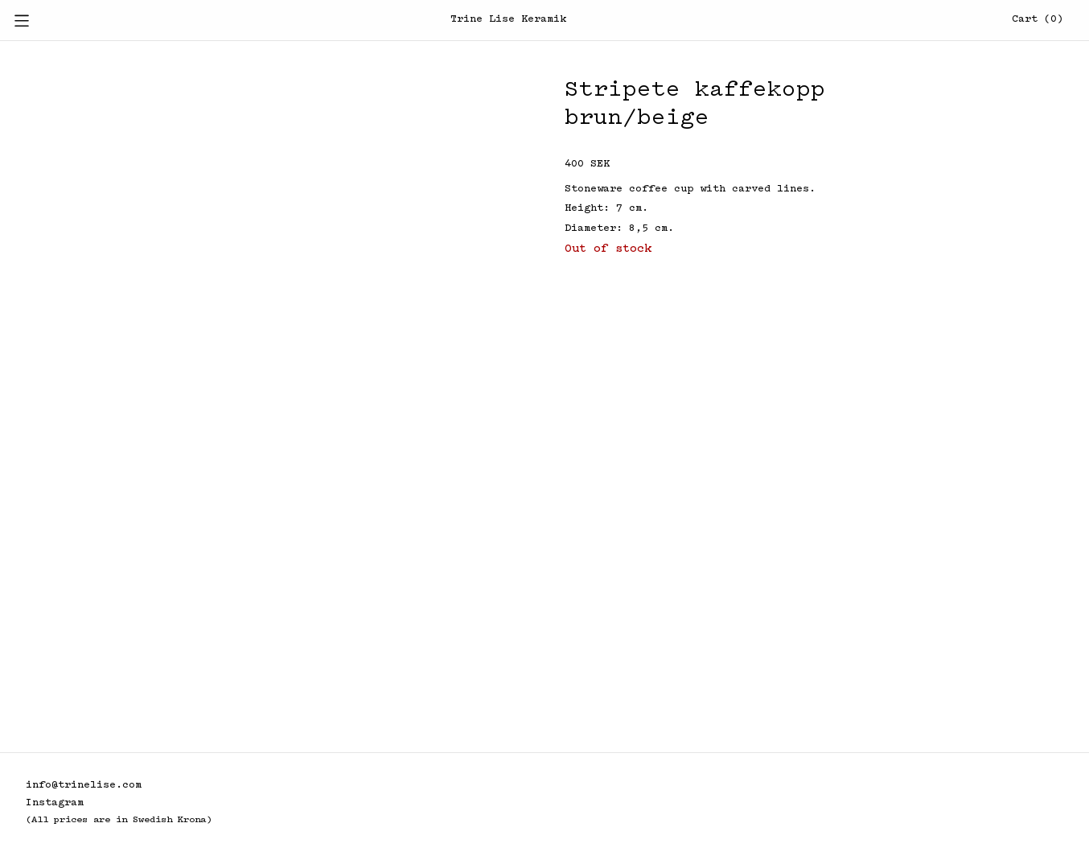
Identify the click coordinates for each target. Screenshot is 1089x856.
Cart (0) (1037, 19)
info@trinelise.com (84, 785)
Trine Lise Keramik (508, 19)
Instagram (55, 803)
